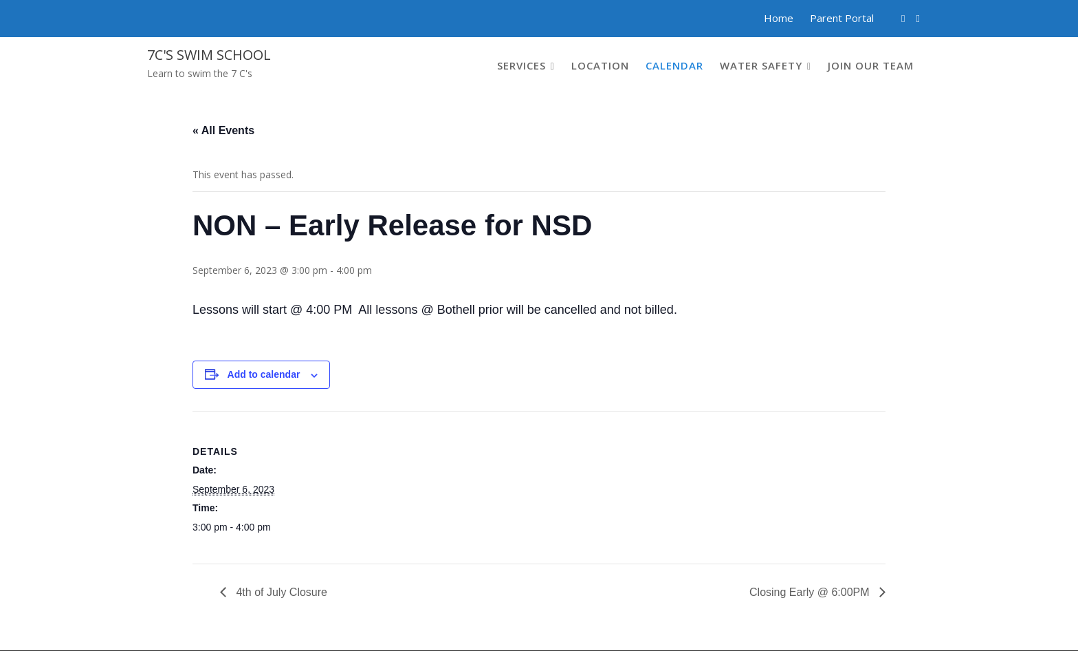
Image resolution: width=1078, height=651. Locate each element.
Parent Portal (842, 18)
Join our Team (871, 65)
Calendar (674, 65)
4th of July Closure (280, 592)
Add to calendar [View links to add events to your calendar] (264, 374)
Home (778, 18)
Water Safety (761, 65)
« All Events (223, 130)
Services (521, 65)
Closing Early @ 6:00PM (810, 592)
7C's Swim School (209, 54)
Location (600, 65)
